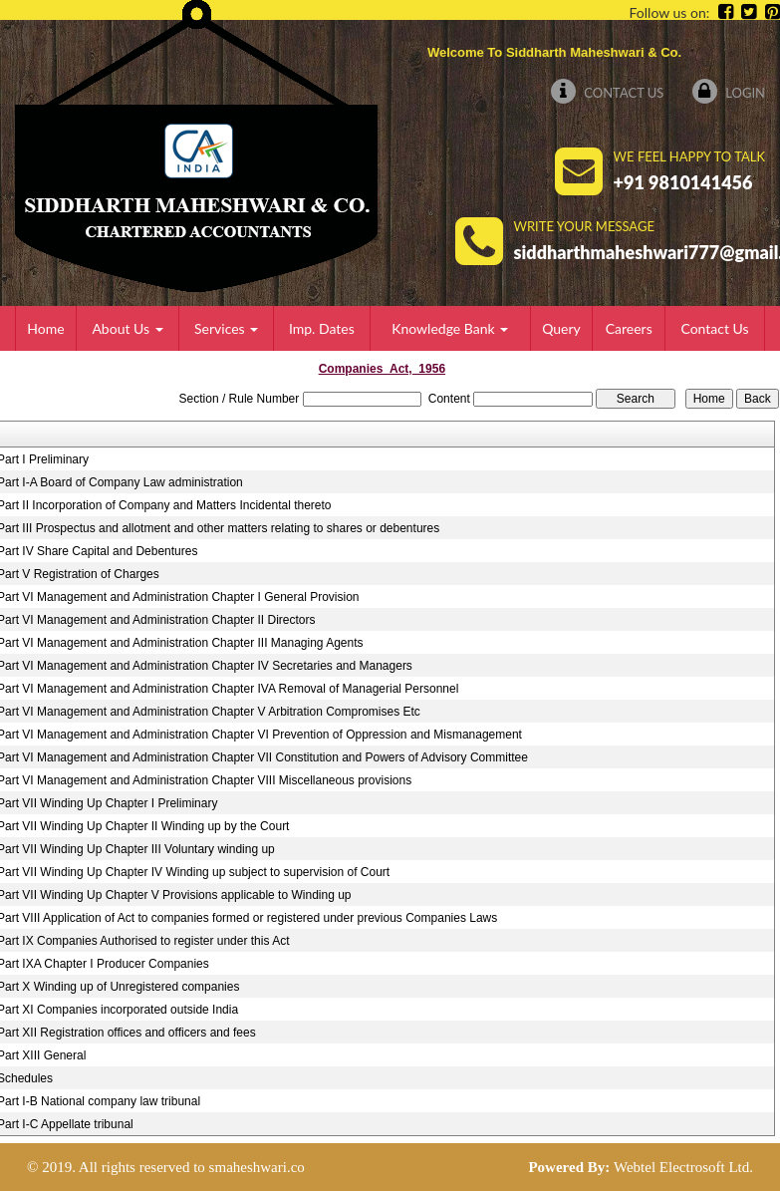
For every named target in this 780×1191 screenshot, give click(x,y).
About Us (127, 328)
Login (728, 93)
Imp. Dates (322, 328)
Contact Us (607, 93)
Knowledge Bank (449, 328)
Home (45, 328)
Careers (629, 328)
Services (226, 328)
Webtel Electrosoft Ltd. (683, 1167)
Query (561, 328)
